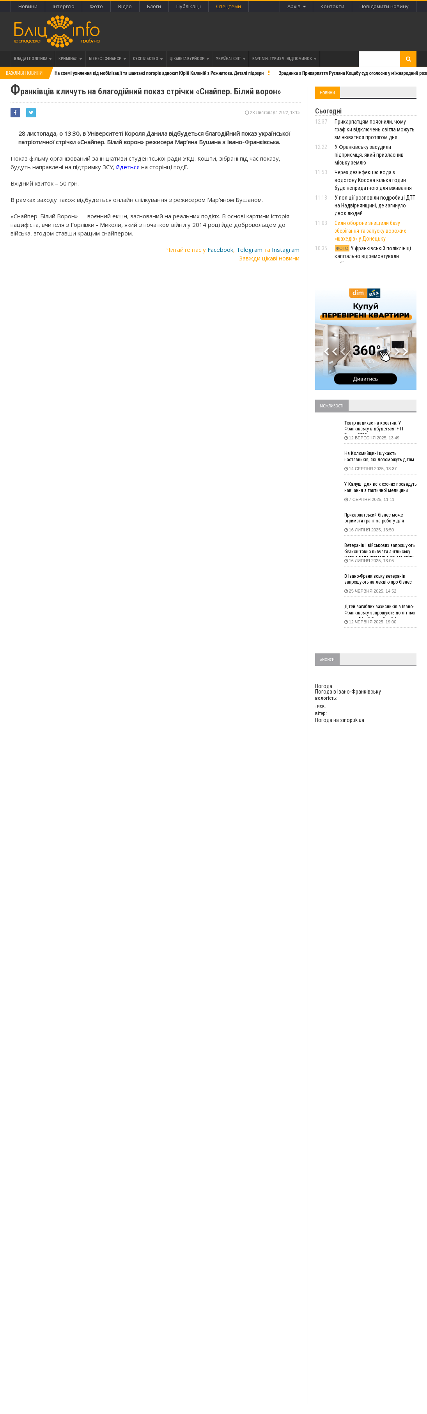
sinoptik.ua (352, 720)
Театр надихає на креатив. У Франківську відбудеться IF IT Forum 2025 (374, 427)
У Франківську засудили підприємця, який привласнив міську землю (369, 155)
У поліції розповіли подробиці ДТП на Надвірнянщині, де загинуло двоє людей (375, 205)
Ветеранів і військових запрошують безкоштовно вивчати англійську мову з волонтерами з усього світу (379, 550)
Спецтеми (228, 6)
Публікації (188, 6)
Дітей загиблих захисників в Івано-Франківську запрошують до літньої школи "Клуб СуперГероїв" (379, 611)
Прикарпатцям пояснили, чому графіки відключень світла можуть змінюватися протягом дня (375, 129)
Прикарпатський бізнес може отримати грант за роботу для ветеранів (374, 519)
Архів (296, 6)
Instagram (285, 249)
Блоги (154, 6)
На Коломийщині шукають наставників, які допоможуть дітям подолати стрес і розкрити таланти (379, 458)
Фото (96, 6)
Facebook (220, 249)
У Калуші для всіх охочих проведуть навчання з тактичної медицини (380, 487)
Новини (27, 6)
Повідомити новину (384, 6)
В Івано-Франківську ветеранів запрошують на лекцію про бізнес (378, 579)
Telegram (249, 249)
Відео (125, 6)
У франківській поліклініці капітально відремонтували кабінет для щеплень (373, 256)
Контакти (332, 6)
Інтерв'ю (63, 6)
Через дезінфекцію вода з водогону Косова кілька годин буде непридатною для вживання (373, 180)
